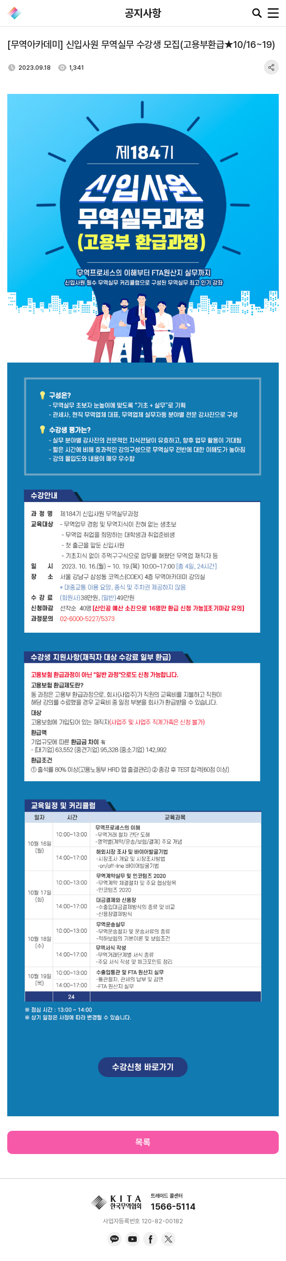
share (271, 67)
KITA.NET (14, 13)
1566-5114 (173, 1206)
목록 (143, 1142)
